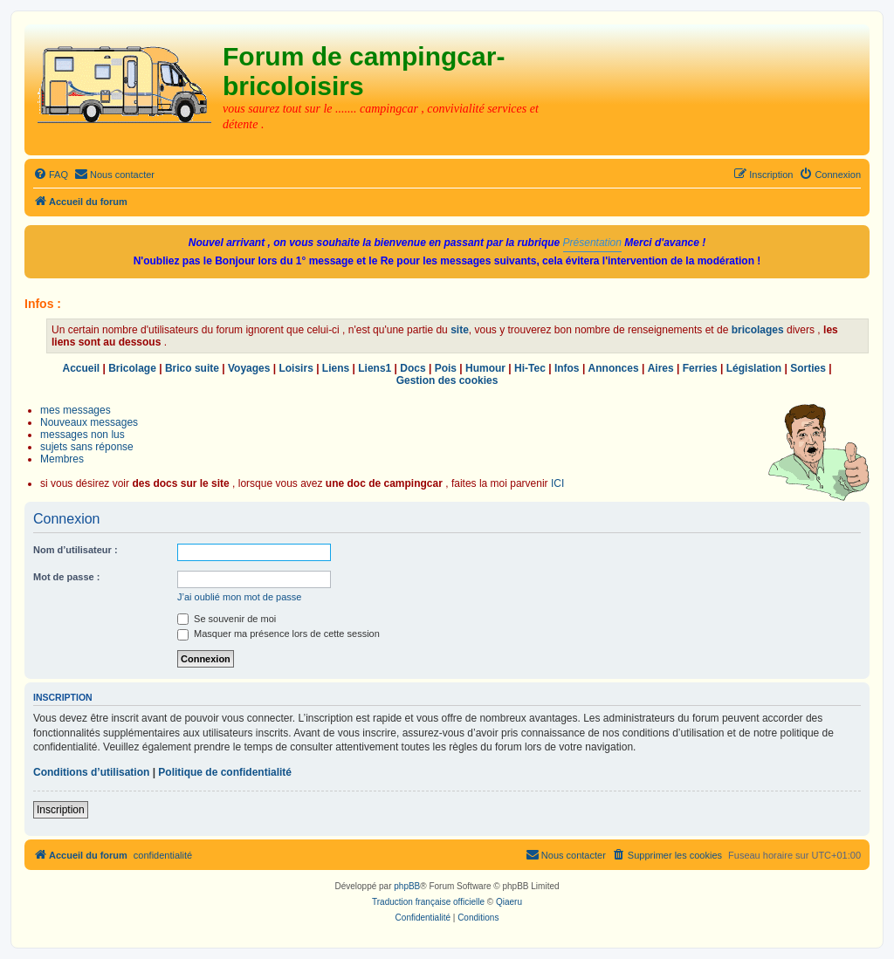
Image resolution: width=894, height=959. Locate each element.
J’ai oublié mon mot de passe (239, 597)
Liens (335, 368)
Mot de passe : (66, 577)
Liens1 (374, 368)
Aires (661, 368)
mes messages (75, 410)
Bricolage (132, 368)
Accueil (81, 368)
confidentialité (163, 855)
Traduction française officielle (428, 902)
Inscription (61, 810)
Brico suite (192, 368)
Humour (485, 368)
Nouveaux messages (89, 422)
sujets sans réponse (87, 447)
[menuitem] (50, 174)
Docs (412, 368)
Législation (753, 368)
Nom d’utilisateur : (75, 550)
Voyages (249, 368)
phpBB (407, 886)
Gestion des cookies (447, 380)
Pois (446, 368)
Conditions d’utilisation (91, 772)
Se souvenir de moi (226, 618)
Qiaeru (509, 902)
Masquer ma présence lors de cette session (278, 633)
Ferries (700, 368)
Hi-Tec (530, 368)
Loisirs (296, 368)
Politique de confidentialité (225, 772)
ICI (557, 483)
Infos (567, 368)
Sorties (808, 368)
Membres (62, 459)
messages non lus (82, 434)
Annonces (613, 368)
